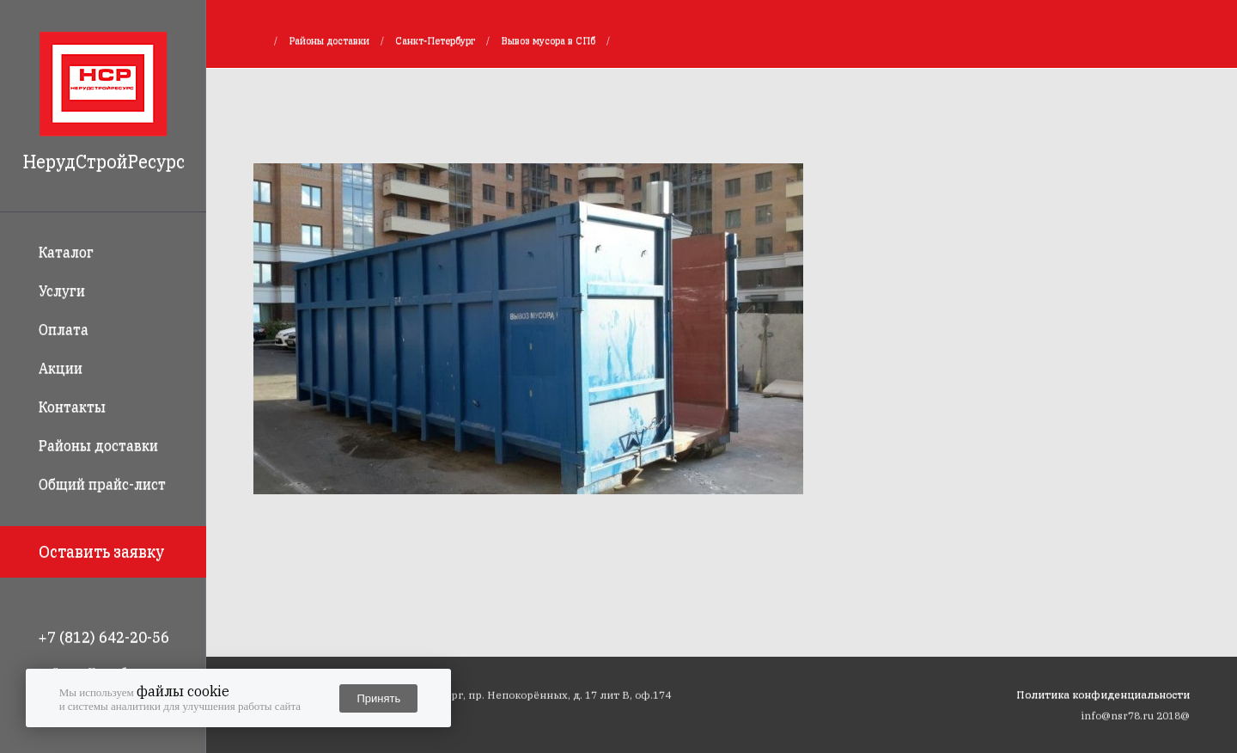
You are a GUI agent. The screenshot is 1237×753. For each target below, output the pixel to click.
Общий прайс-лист (102, 484)
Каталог (66, 251)
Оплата (63, 329)
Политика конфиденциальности (1103, 694)
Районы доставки (98, 445)
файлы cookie (183, 691)
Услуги (62, 290)
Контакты (72, 406)
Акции (60, 367)
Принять (378, 698)
